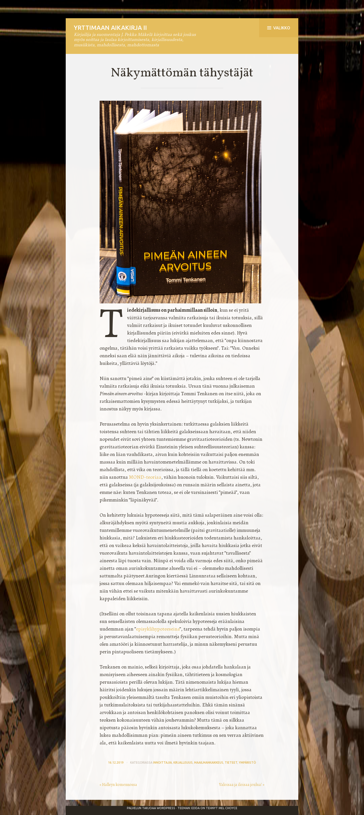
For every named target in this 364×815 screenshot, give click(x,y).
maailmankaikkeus (208, 762)
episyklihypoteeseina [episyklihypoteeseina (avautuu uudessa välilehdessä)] (157, 628)
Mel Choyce (228, 808)
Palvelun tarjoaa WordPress (151, 808)
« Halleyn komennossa (118, 784)
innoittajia (162, 762)
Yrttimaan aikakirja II (110, 27)
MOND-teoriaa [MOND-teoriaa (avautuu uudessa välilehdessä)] (145, 477)
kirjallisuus (183, 762)
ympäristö (247, 762)
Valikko (278, 28)
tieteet (231, 762)
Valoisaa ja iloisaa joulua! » (241, 784)
